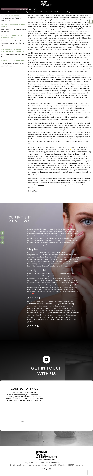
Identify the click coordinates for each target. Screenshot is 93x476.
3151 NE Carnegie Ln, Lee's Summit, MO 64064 (52, 463)
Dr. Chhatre (39, 31)
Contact (49, 12)
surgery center (54, 79)
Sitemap (45, 465)
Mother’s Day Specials (10, 15)
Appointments (6, 9)
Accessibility (53, 465)
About (10, 12)
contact (41, 185)
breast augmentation (40, 77)
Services (19, 12)
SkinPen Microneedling (62, 12)
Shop (36, 12)
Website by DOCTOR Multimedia (71, 465)
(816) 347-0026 (34, 9)
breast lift (71, 38)
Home (4, 12)
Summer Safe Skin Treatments (13, 60)
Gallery (42, 12)
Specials (29, 12)
